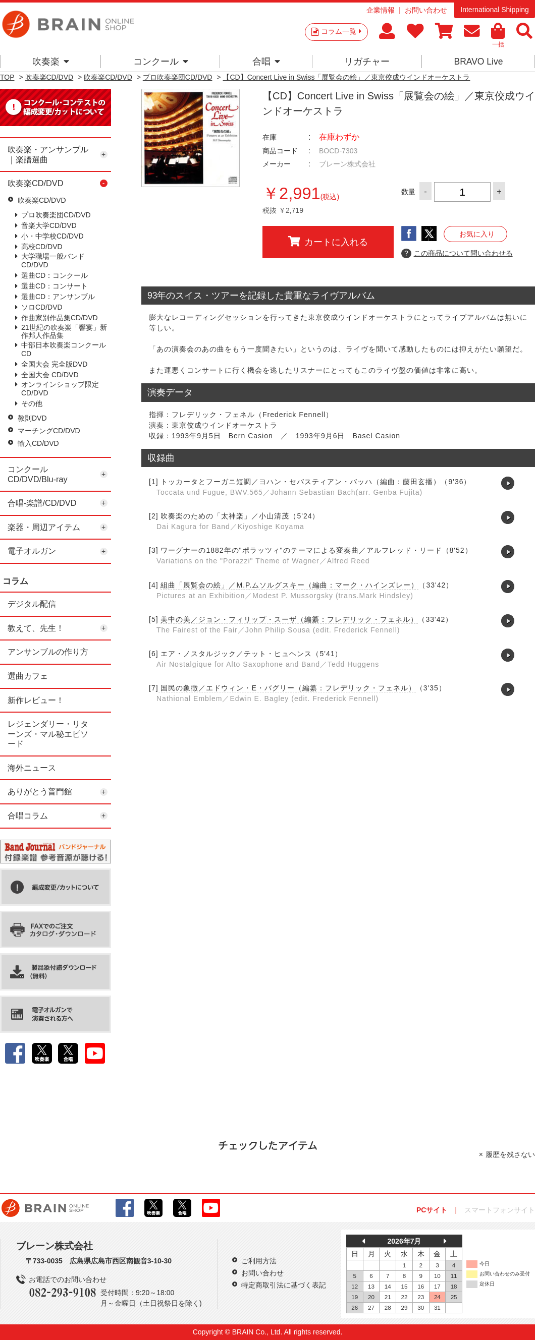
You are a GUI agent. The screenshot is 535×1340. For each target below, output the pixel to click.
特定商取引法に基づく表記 (283, 1285)
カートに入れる (328, 241)
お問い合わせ (426, 10)
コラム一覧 (341, 31)
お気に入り (477, 234)
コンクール (160, 61)
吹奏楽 (50, 61)
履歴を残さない (510, 1154)
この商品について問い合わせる (457, 254)
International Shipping (494, 10)
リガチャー (367, 61)
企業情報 (380, 10)
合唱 (266, 61)
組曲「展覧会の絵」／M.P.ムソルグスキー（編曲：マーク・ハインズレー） (289, 585)
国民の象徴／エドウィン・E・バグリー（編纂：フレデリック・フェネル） (287, 688)
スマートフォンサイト (499, 1210)
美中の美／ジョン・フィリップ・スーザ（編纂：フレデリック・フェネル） (289, 619)
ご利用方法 (259, 1261)
